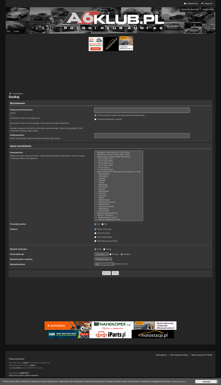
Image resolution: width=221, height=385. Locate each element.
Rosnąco (114, 254)
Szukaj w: (14, 229)
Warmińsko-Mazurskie (118, 202)
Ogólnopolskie (118, 174)
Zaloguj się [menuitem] (206, 3)
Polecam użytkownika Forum (118, 219)
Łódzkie (118, 183)
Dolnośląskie (118, 176)
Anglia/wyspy (118, 209)
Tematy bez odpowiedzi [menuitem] (190, 9)
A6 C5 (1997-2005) (118, 161)
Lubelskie (118, 178)
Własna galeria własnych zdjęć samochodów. (118, 157)
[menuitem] (20, 375)
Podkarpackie (118, 191)
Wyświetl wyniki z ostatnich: (21, 259)
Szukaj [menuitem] (16, 31)
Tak (97, 224)
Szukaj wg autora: (17, 135)
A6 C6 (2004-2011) (118, 163)
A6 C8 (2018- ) (118, 168)
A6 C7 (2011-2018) (118, 165)
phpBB (25, 363)
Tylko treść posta (102, 233)
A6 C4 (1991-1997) (118, 159)
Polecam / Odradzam (118, 215)
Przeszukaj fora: (16, 153)
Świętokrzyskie (118, 200)
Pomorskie (118, 196)
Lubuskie (118, 180)
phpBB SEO (24, 373)
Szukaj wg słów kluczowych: (21, 110)
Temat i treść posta (102, 229)
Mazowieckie (118, 187)
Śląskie (118, 198)
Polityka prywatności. (17, 359)
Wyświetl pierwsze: (17, 264)
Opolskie (118, 189)
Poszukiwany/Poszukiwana (118, 213)
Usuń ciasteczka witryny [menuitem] (179, 355)
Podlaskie (118, 193)
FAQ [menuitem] (8, 31)
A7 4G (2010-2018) (118, 170)
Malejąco (125, 254)
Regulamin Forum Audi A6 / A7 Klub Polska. (118, 152)
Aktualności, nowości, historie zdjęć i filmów (118, 154)
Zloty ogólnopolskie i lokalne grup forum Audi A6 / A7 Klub (118, 172)
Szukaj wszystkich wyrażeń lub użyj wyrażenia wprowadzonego (119, 115)
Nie (104, 224)
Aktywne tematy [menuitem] (208, 9)
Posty (97, 249)
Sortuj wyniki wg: (17, 254)
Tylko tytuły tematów (103, 237)
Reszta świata (118, 211)
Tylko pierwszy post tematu (105, 241)
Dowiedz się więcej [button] (178, 382)
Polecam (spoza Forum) (118, 217)
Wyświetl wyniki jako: (18, 249)
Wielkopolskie (118, 204)
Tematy (107, 249)
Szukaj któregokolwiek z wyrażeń (108, 119)
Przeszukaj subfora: (18, 224)
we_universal (16, 368)
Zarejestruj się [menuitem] (191, 3)
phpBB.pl (33, 365)
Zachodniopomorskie (118, 207)
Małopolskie (118, 185)
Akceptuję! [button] (206, 381)
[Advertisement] (110, 72)
